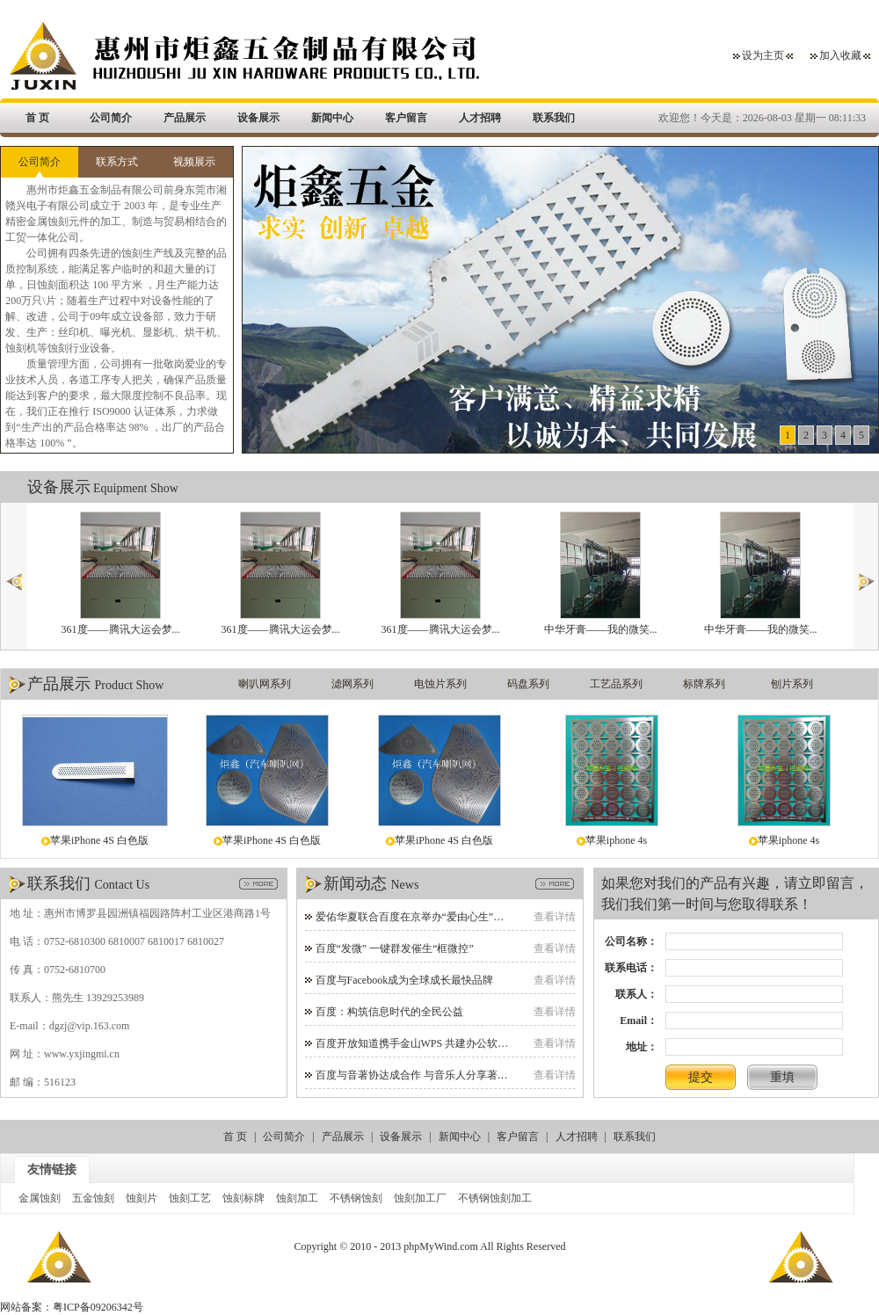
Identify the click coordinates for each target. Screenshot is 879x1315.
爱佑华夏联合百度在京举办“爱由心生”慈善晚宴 (426, 917)
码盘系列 (528, 684)
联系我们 (554, 118)
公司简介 (111, 118)
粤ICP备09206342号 (98, 1307)
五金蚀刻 (93, 1198)
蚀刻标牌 (243, 1198)
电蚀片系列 (440, 684)
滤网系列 (352, 684)
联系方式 (117, 162)
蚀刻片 (141, 1198)
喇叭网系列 (264, 684)
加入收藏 (840, 55)
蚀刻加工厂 (420, 1198)
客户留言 (406, 118)
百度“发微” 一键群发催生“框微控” (395, 948)
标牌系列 (704, 684)
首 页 (37, 118)
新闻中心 (332, 118)
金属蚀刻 (39, 1198)
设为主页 (763, 55)
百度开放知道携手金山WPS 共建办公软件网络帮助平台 (444, 1043)
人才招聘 (480, 118)
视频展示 (194, 162)
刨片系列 (792, 684)
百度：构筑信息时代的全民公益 (389, 1012)
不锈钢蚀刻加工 (495, 1198)
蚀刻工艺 (190, 1198)
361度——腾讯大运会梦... (120, 574)
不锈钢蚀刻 (356, 1198)
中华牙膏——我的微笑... (600, 574)
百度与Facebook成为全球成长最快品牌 (405, 980)
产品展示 (184, 118)
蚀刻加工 (297, 1198)
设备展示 (258, 118)
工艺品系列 (616, 684)
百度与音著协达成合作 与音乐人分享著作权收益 (428, 1075)
